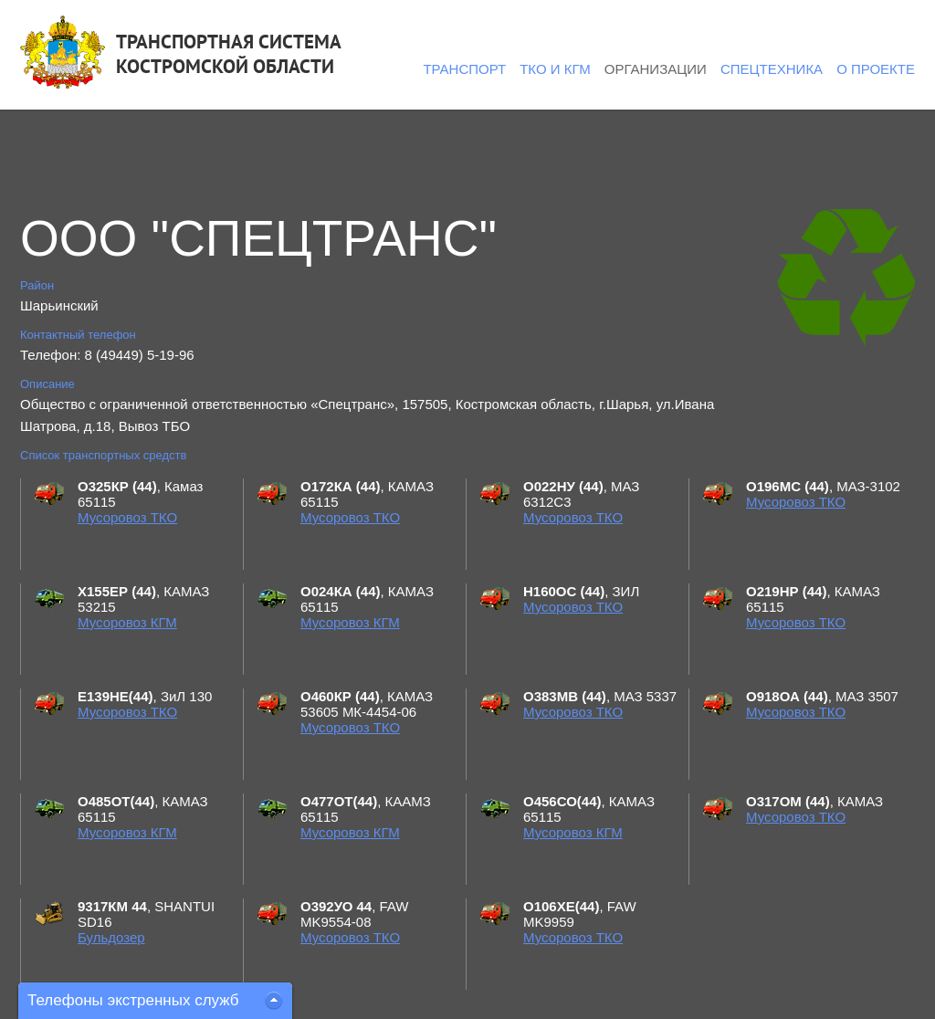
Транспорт (464, 69)
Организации (655, 69)
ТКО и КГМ (555, 69)
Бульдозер (111, 937)
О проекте (875, 69)
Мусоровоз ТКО (127, 517)
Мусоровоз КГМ (127, 622)
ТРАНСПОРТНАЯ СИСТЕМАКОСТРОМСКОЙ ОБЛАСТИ (228, 54)
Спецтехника (771, 69)
